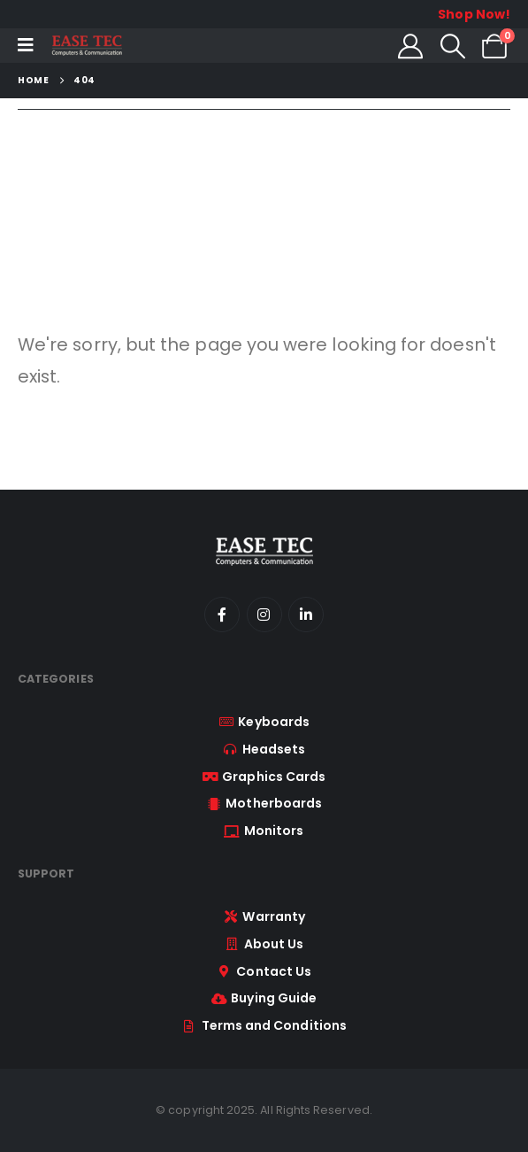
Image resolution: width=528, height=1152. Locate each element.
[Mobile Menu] (26, 45)
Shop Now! (474, 14)
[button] (453, 46)
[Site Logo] (86, 45)
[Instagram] (264, 614)
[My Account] (410, 46)
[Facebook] (222, 614)
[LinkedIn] (306, 614)
